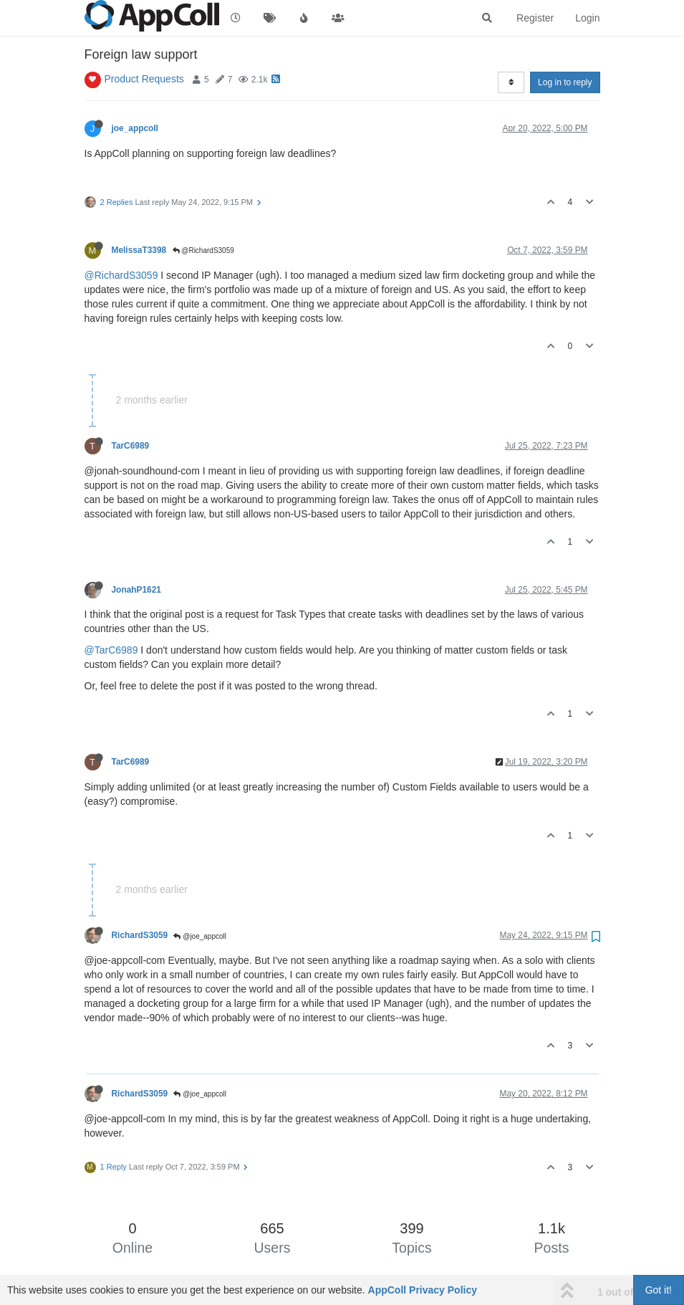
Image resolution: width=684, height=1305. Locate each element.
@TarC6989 (111, 650)
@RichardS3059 (203, 250)
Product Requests (144, 79)
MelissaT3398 (139, 250)
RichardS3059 (140, 935)
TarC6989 (131, 446)
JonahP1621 (136, 590)
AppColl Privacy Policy (423, 1290)
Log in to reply (565, 82)
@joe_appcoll (199, 936)
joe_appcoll (135, 128)
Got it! (658, 1290)
